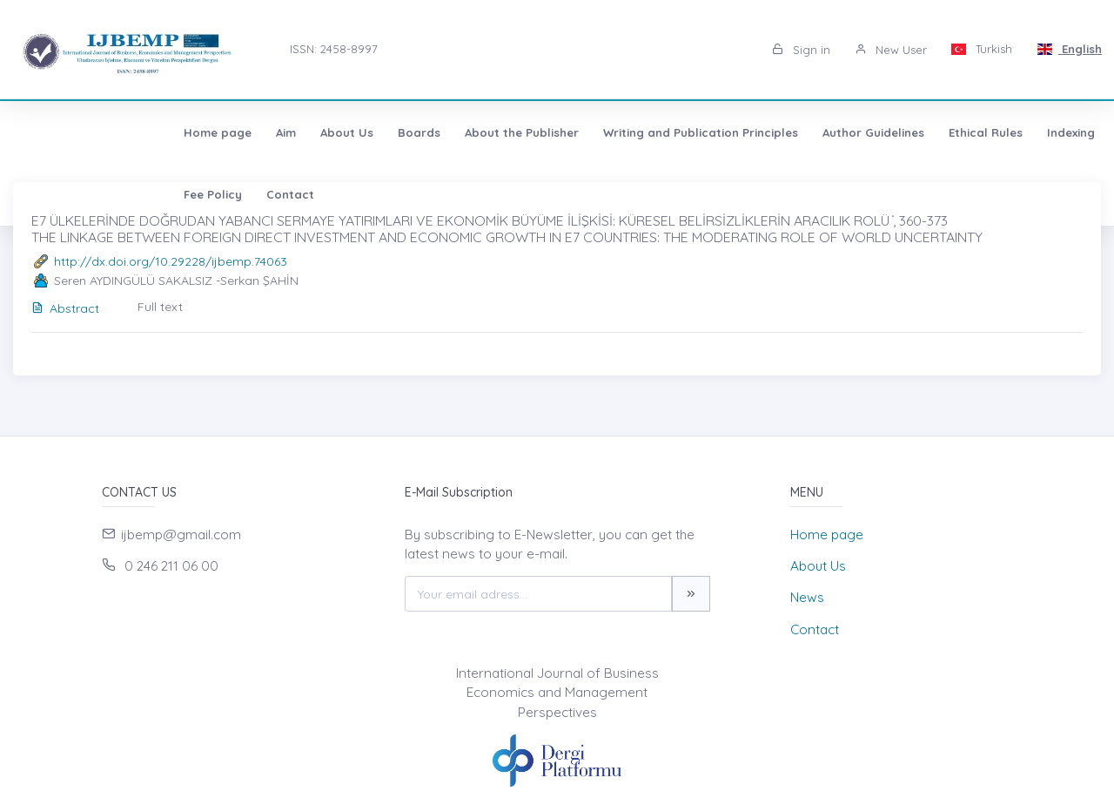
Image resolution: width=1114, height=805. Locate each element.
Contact (1075, 132)
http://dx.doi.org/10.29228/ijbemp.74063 (170, 261)
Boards (268, 132)
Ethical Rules (835, 132)
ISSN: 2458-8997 (334, 49)
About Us (196, 132)
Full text (160, 307)
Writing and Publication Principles (550, 132)
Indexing (920, 132)
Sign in (801, 50)
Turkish (982, 49)
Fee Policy (998, 132)
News (807, 597)
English (1069, 49)
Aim (135, 132)
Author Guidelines (723, 132)
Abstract (65, 308)
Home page (67, 132)
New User (891, 50)
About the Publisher (371, 132)
